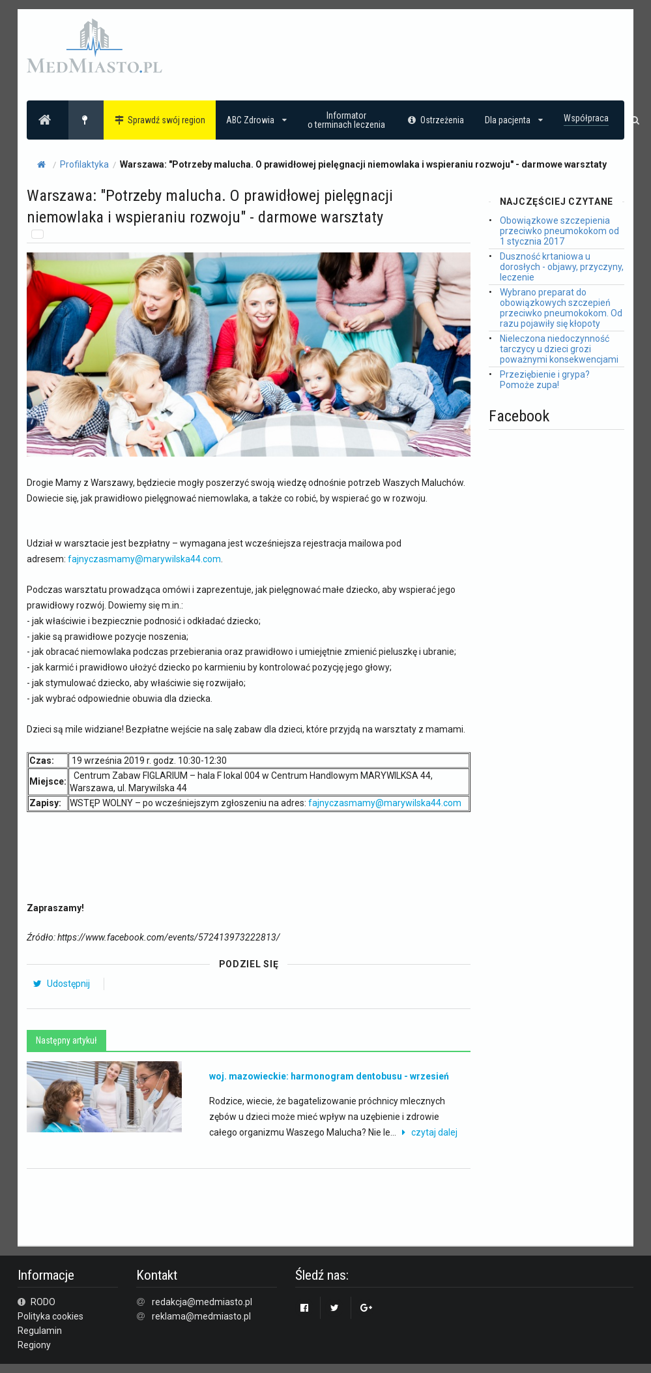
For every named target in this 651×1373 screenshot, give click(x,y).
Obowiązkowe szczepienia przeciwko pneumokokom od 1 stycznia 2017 (559, 231)
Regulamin (40, 1330)
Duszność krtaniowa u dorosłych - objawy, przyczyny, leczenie (562, 266)
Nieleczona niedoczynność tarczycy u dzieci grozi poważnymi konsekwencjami (559, 349)
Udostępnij (61, 983)
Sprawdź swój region (160, 120)
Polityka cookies (50, 1316)
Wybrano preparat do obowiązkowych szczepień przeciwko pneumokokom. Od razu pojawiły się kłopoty (561, 308)
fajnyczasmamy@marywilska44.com (144, 559)
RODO (36, 1302)
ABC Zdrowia (256, 120)
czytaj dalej (427, 1132)
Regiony (34, 1345)
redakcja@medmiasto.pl (202, 1302)
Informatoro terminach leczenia (346, 120)
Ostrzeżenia (435, 120)
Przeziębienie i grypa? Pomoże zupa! (545, 379)
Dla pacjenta (514, 120)
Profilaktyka (84, 164)
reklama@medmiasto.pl (201, 1316)
